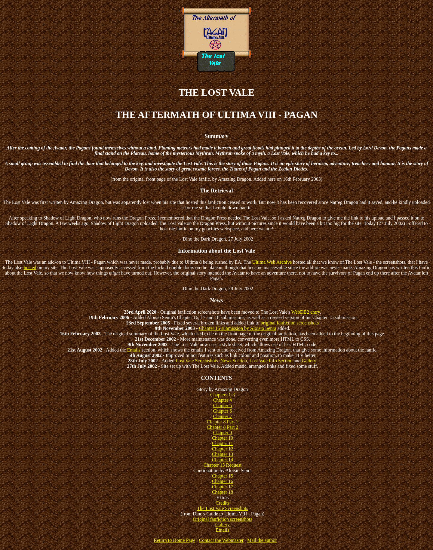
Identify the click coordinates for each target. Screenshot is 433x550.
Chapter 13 (222, 454)
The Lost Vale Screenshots (222, 508)
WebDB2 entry (305, 312)
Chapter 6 (222, 410)
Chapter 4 (222, 400)
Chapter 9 (222, 432)
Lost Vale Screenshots (197, 360)
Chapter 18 (222, 492)
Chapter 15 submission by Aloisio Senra (237, 328)
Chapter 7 (222, 416)
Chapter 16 (222, 481)
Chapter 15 (222, 475)
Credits (222, 502)
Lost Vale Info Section (270, 360)
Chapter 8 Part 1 (222, 421)
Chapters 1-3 (222, 394)
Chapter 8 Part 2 (222, 427)
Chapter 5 (222, 405)
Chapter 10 (222, 438)
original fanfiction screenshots (290, 322)
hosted (30, 267)
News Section (233, 360)
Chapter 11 (222, 443)
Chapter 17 (222, 486)
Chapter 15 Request (222, 465)
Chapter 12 (222, 448)
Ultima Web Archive (272, 262)
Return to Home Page (174, 540)
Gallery (309, 360)
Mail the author (262, 540)
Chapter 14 (222, 459)
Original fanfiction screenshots (222, 519)
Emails (133, 349)
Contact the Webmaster (221, 540)
